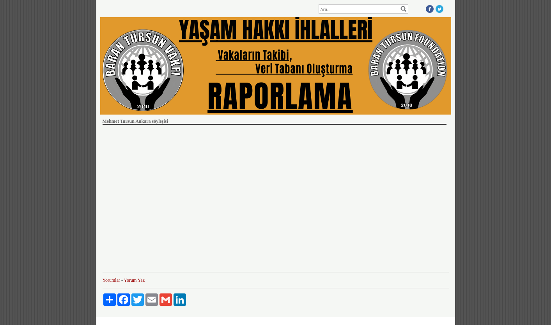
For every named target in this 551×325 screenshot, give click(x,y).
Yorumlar (111, 280)
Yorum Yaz (134, 280)
